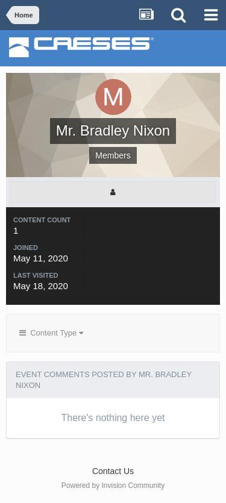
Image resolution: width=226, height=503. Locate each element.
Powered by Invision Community (113, 485)
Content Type (51, 332)
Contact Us (113, 471)
